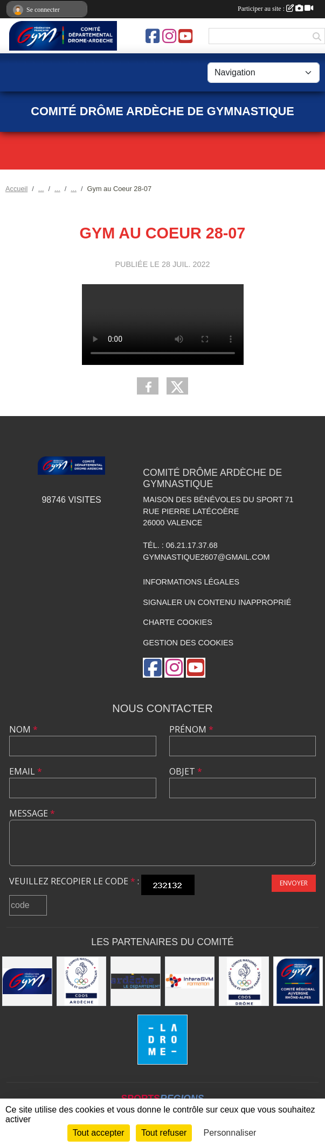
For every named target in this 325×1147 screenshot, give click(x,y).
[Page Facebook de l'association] (153, 36)
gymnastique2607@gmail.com (206, 557)
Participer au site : (275, 8)
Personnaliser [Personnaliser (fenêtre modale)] (230, 1132)
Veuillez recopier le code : (74, 881)
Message (32, 813)
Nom (23, 729)
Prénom (191, 729)
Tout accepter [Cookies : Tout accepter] (99, 1132)
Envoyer (294, 883)
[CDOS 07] (82, 981)
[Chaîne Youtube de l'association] (185, 36)
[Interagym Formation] (190, 981)
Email (25, 771)
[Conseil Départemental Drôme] (162, 1040)
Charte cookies (177, 622)
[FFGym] (27, 981)
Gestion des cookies (188, 642)
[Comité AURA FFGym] (298, 981)
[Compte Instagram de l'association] (169, 36)
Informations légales (191, 582)
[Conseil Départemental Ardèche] (135, 981)
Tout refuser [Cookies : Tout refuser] (163, 1132)
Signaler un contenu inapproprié (217, 602)
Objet (185, 771)
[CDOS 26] (244, 981)
